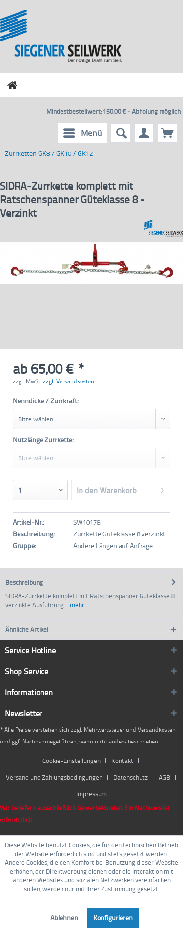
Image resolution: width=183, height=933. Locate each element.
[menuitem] (82, 133)
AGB (164, 777)
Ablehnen (64, 917)
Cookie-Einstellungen (71, 760)
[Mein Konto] (144, 133)
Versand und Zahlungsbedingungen (54, 777)
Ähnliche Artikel (26, 629)
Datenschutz (130, 777)
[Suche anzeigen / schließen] (120, 133)
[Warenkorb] (167, 133)
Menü (82, 131)
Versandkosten (157, 729)
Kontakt (122, 760)
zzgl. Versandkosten (68, 381)
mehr (76, 604)
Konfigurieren (113, 917)
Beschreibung (24, 582)
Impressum (91, 793)
